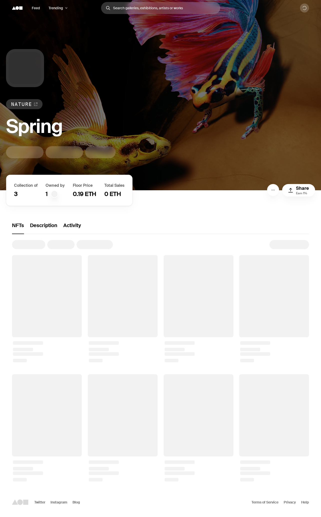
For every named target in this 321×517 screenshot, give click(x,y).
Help (305, 502)
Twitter (39, 502)
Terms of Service (264, 502)
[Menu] (273, 190)
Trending (56, 8)
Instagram (59, 502)
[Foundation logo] (17, 8)
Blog (76, 502)
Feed (36, 8)
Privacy (290, 502)
